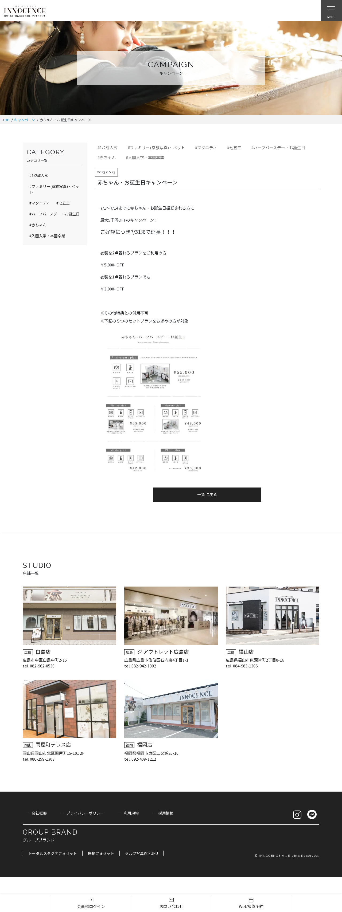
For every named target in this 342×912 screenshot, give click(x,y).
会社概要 (39, 813)
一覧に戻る (207, 494)
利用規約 (131, 813)
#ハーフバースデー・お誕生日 (278, 147)
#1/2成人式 (108, 147)
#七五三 (234, 147)
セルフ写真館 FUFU (141, 853)
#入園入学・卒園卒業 (145, 157)
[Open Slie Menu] (331, 10)
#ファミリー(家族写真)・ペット (156, 147)
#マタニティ (206, 147)
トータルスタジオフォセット (52, 853)
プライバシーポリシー (85, 813)
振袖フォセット (101, 853)
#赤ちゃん (107, 157)
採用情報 (165, 813)
